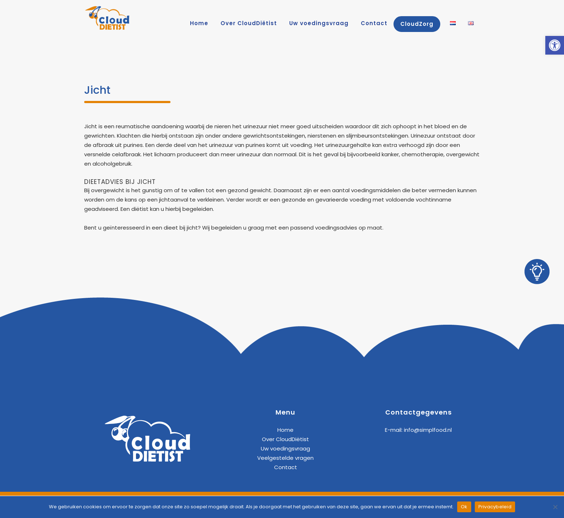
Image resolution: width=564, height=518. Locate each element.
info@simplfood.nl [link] (428, 430)
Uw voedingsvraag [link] (285, 448)
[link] (554, 45)
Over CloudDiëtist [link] (285, 439)
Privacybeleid (494, 506)
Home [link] (285, 430)
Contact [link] (285, 467)
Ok (464, 506)
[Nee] (555, 506)
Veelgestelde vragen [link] (285, 458)
